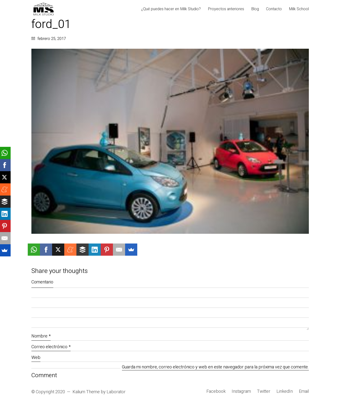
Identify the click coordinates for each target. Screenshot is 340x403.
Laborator (116, 392)
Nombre (41, 336)
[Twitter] (263, 391)
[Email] (304, 391)
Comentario (42, 282)
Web (35, 357)
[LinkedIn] (284, 391)
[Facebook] (216, 391)
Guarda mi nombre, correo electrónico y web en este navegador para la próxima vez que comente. (215, 367)
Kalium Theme (86, 392)
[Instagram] (241, 391)
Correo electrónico (51, 347)
